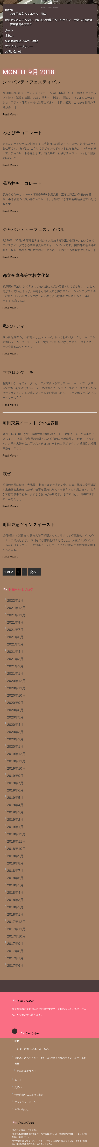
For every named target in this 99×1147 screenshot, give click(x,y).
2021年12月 (16, 608)
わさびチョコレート (22, 132)
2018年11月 (16, 841)
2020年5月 (15, 717)
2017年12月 (16, 922)
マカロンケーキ (18, 372)
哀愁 (7, 473)
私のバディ (14, 326)
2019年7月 (15, 783)
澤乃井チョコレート (22, 183)
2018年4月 (15, 892)
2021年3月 (15, 659)
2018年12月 (16, 834)
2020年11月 (16, 688)
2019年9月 (15, 776)
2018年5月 (15, 885)
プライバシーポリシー (18, 46)
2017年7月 (15, 958)
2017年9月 (15, 943)
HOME (17, 1041)
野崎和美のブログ (21, 24)
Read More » (10, 114)
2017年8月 (15, 951)
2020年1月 (15, 746)
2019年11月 (16, 761)
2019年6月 (15, 790)
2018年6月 (15, 878)
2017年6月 (15, 965)
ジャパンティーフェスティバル (34, 229)
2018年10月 (16, 849)
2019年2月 (15, 819)
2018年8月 (15, 863)
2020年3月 (15, 732)
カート (9, 30)
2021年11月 (16, 615)
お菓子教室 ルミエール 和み (28, 13)
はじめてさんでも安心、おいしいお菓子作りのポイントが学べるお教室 (50, 20)
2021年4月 (15, 651)
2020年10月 (16, 695)
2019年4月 (15, 805)
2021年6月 (15, 637)
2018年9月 (15, 856)
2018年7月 (15, 870)
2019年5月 (15, 797)
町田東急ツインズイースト (29, 524)
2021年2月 (15, 666)
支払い (9, 35)
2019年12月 (16, 754)
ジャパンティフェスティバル (31, 81)
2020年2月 (15, 739)
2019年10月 (16, 768)
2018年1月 (15, 914)
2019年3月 (15, 812)
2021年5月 (15, 644)
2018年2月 (15, 907)
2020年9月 (15, 703)
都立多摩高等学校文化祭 (26, 275)
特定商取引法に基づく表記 (21, 41)
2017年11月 (16, 929)
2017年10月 (16, 936)
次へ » (34, 572)
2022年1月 (15, 600)
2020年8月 (15, 710)
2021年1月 (15, 673)
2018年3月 (15, 900)
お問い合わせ (13, 51)
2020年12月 (16, 681)
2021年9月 (15, 622)
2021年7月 (15, 630)
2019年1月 (15, 827)
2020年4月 (15, 724)
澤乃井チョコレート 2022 (24, 1129)
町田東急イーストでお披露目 (31, 423)
